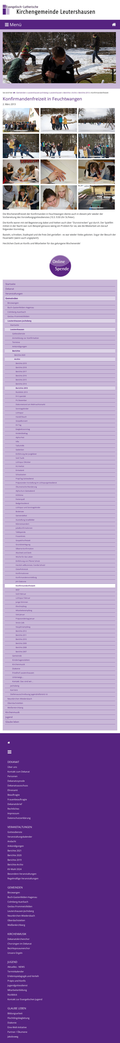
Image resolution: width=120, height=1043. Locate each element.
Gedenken (20, 449)
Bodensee (20, 511)
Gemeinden (21, 92)
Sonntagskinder (22, 408)
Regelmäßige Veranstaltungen (22, 878)
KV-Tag (18, 425)
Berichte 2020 (19, 355)
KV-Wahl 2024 (14, 869)
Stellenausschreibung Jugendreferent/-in (29, 694)
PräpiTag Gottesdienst (25, 478)
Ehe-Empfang (21, 606)
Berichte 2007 (21, 651)
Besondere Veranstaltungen (21, 873)
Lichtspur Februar (23, 598)
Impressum (13, 813)
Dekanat (9, 288)
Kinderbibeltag (22, 433)
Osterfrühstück (22, 569)
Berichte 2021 (14, 850)
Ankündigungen (19, 346)
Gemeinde (17, 655)
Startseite (10, 284)
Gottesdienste (18, 333)
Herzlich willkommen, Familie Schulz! (30, 565)
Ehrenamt (12, 790)
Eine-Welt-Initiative (17, 1027)
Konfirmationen (22, 573)
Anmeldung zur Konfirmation (25, 338)
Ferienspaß (20, 499)
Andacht (11, 841)
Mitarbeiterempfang (24, 610)
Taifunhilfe (20, 445)
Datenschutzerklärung (19, 818)
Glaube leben (12, 721)
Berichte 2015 (21, 379)
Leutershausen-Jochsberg (38, 92)
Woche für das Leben (24, 557)
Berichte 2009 (21, 643)
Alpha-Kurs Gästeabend (25, 491)
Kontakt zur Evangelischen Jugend (24, 999)
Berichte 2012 (21, 631)
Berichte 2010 (21, 639)
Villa (17, 441)
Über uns (12, 767)
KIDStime (19, 495)
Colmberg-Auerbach (16, 312)
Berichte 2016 (21, 375)
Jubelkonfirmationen (24, 528)
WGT (18, 590)
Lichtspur (19, 412)
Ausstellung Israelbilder (25, 520)
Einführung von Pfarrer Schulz (28, 561)
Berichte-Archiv (15, 864)
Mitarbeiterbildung (17, 990)
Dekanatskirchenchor (18, 939)
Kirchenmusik (18, 664)
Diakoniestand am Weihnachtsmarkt (30, 404)
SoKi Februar (21, 594)
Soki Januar (20, 614)
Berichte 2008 (21, 647)
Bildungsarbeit (14, 1013)
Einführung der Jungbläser (26, 454)
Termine (16, 342)
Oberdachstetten (15, 703)
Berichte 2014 (21, 384)
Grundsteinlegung (23, 544)
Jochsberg (14, 685)
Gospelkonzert (22, 421)
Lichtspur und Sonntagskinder (28, 507)
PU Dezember (21, 400)
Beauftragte (13, 794)
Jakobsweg (12, 1036)
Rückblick (12, 994)
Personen (12, 776)
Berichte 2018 (21, 367)
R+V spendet (21, 396)
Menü (13, 24)
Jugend (9, 717)
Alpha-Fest (20, 437)
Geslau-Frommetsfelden (18, 316)
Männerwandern (22, 524)
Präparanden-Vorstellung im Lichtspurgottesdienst (36, 482)
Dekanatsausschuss (17, 785)
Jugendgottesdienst (17, 985)
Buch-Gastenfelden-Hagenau (20, 307)
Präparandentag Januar (25, 618)
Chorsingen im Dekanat (19, 943)
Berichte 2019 (21, 363)
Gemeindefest (21, 515)
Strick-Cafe (20, 622)
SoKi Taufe (20, 458)
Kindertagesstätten (21, 660)
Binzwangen (13, 303)
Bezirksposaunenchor (18, 948)
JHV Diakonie (21, 581)
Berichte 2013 (84, 92)
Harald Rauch (21, 417)
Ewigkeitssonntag (23, 429)
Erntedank (20, 470)
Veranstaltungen (14, 293)
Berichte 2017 (21, 371)
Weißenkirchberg (15, 707)
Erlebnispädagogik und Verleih (23, 976)
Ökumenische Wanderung (26, 487)
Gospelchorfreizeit (23, 540)
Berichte (67, 92)
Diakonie (16, 668)
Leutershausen (56, 92)
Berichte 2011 (21, 635)
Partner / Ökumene (17, 1031)
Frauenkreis (20, 536)
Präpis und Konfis (16, 980)
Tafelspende (20, 532)
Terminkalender (15, 971)
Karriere (14, 690)
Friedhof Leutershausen (23, 673)
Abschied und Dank (23, 552)
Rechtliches (13, 808)
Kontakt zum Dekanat (18, 771)
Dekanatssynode (16, 780)
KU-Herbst (20, 466)
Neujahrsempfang (23, 627)
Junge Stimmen (22, 602)
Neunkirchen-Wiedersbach (19, 698)
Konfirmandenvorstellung (26, 577)
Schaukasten (21, 474)
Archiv (74, 92)
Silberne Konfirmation (25, 548)
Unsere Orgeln (14, 952)
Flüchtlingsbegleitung (18, 1018)
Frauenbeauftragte (17, 799)
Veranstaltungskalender (19, 836)
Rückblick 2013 (22, 392)
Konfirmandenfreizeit (25, 585)
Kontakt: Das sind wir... (22, 681)
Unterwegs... (18, 677)
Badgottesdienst (22, 503)
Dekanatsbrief (14, 804)
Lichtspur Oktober (23, 462)
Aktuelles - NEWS (16, 966)
